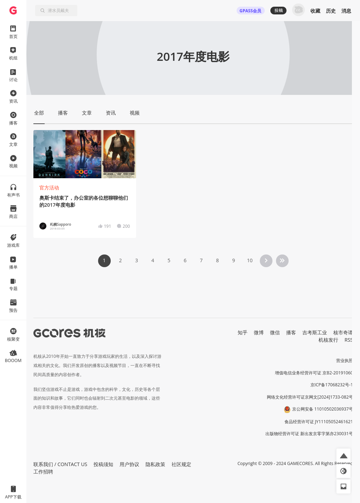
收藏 (315, 10)
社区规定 (181, 464)
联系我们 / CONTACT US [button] (60, 464)
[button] (343, 456)
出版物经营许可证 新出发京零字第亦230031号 (309, 434)
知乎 (243, 332)
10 (249, 260)
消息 (346, 10)
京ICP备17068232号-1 (331, 385)
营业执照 (344, 360)
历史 (331, 10)
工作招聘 (43, 471)
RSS (349, 339)
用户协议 (129, 464)
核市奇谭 (343, 332)
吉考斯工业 (314, 332)
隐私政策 (155, 464)
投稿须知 (103, 464)
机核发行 (328, 339)
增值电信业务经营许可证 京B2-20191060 (314, 373)
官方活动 (49, 187)
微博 (259, 332)
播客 (291, 332)
